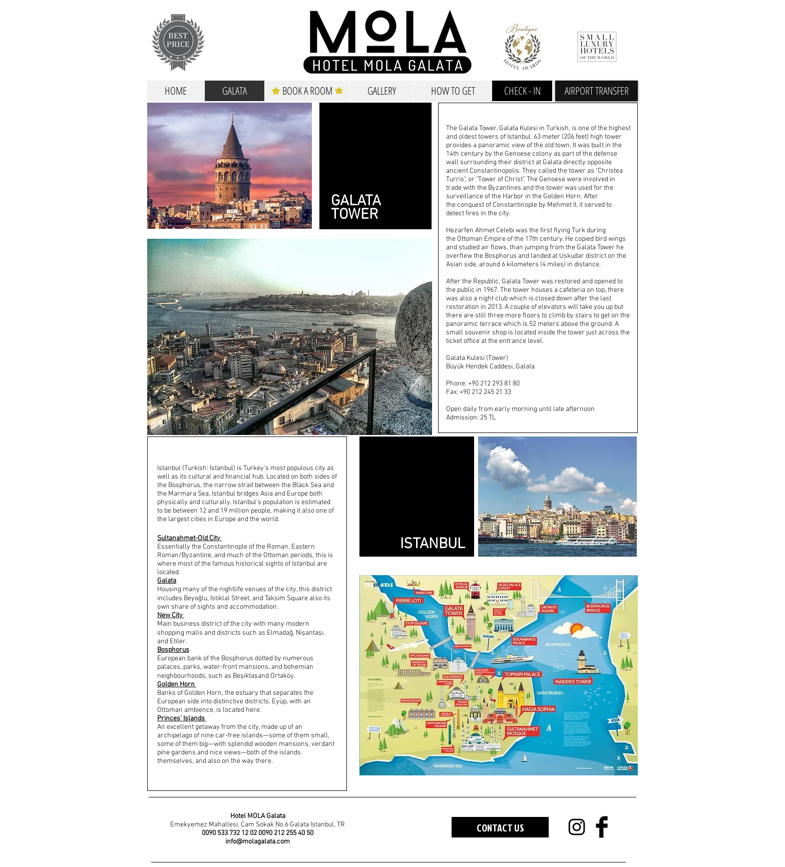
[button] (596, 91)
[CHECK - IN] (522, 91)
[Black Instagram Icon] (577, 827)
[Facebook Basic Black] (602, 827)
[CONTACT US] (500, 827)
